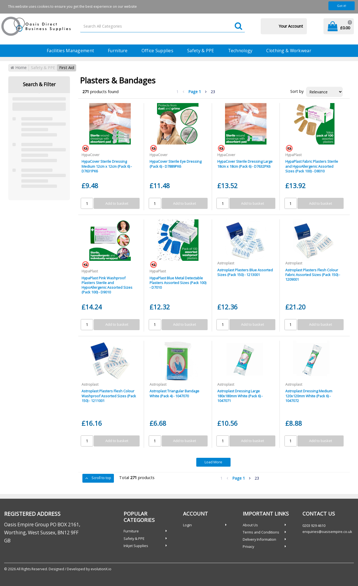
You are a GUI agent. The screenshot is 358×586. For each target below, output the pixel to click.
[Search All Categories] (162, 26)
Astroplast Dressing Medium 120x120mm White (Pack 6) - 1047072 (308, 395)
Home (19, 67)
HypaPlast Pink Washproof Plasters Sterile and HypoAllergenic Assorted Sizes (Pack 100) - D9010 (107, 285)
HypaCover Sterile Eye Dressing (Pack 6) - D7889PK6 (176, 164)
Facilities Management (70, 51)
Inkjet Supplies (136, 545)
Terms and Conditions (261, 532)
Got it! (341, 6)
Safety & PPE (200, 51)
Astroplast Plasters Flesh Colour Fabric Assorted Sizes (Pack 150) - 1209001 (312, 274)
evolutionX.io (101, 569)
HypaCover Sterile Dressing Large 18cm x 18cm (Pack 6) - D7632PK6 (245, 164)
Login (187, 524)
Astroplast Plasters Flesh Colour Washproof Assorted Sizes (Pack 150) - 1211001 (109, 395)
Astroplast (225, 263)
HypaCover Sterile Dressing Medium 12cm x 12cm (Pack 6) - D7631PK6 (107, 166)
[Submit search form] (238, 26)
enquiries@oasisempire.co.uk (327, 531)
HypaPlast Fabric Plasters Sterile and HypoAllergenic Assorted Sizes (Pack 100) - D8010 (311, 166)
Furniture (118, 51)
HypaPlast (293, 154)
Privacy (248, 546)
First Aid (66, 67)
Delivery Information (259, 539)
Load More (213, 461)
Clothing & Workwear (288, 51)
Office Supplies (157, 51)
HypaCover (91, 154)
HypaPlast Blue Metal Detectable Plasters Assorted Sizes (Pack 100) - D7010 (178, 282)
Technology (240, 51)
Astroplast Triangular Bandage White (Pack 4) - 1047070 (174, 393)
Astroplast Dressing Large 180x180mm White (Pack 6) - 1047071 (240, 395)
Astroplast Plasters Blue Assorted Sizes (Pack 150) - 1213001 (245, 272)
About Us (250, 524)
